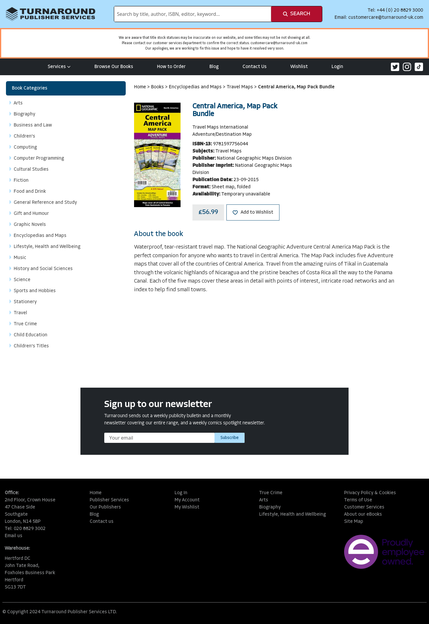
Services (59, 67)
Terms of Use (358, 500)
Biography (270, 507)
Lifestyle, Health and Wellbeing (292, 514)
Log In (181, 493)
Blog (214, 66)
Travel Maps (240, 87)
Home (140, 87)
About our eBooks (363, 514)
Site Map (353, 521)
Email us (13, 536)
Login (337, 66)
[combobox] (192, 14)
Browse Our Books (113, 66)
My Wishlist (187, 507)
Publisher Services (109, 500)
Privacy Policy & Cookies (370, 493)
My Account (187, 500)
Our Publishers (105, 507)
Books (158, 87)
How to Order (171, 66)
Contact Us (255, 66)
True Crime (270, 493)
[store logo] (50, 14)
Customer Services (364, 507)
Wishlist (299, 66)
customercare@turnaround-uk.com (385, 17)
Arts (263, 500)
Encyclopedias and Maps (196, 87)
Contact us (102, 521)
